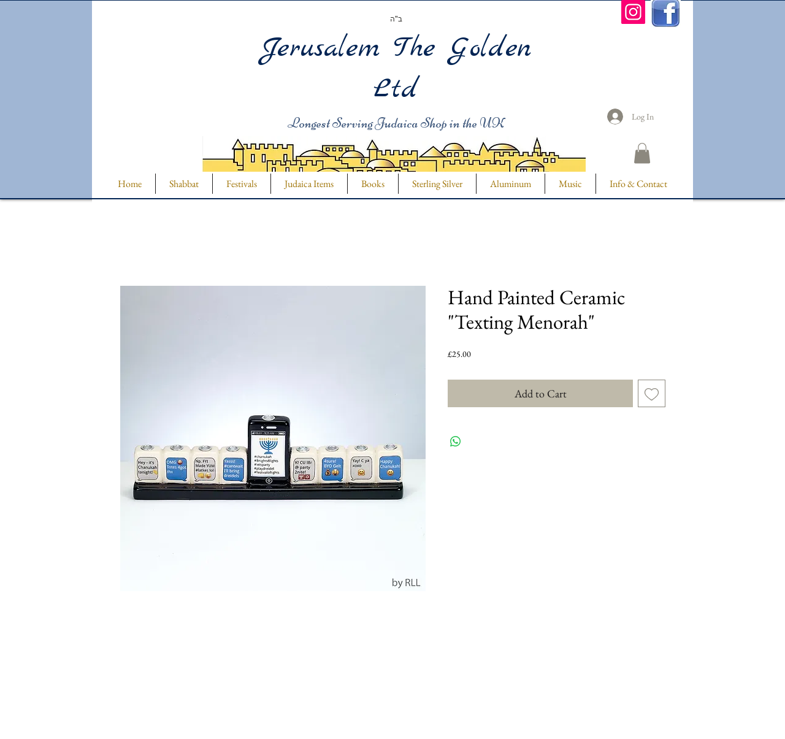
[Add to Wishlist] (651, 393)
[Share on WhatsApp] (455, 441)
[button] (642, 153)
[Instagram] (633, 12)
